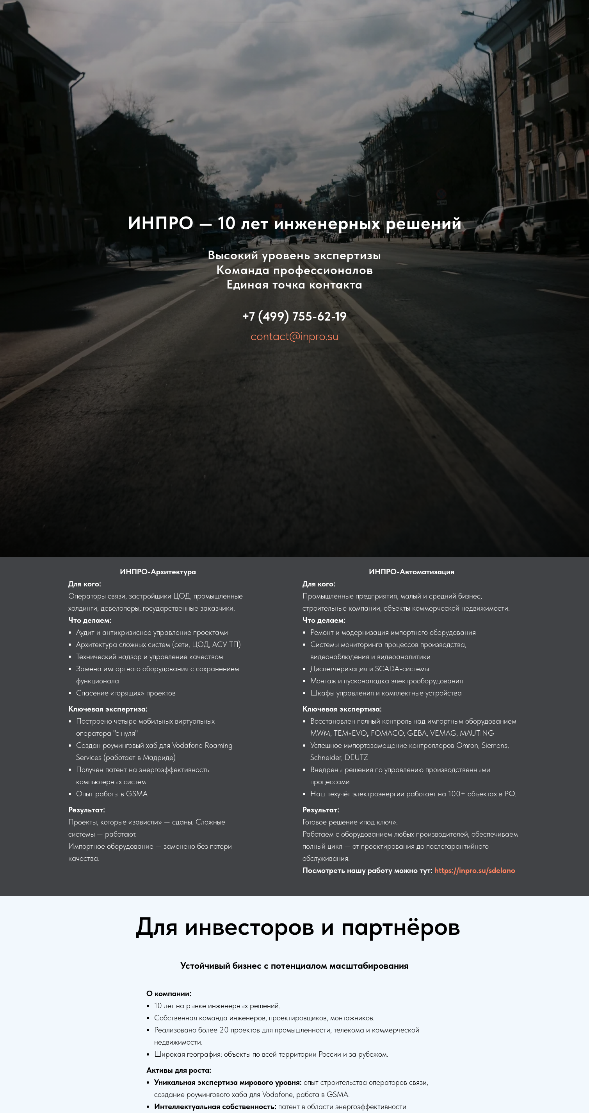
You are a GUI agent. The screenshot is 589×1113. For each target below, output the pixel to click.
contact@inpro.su (294, 335)
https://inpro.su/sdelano (474, 870)
